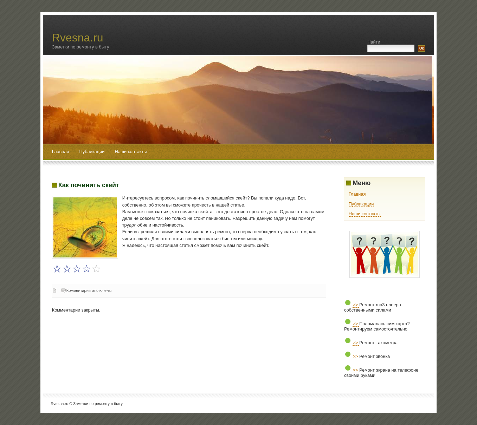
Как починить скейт (88, 185)
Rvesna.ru (77, 37)
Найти (373, 42)
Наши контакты (131, 151)
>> (356, 304)
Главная (60, 151)
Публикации (92, 151)
